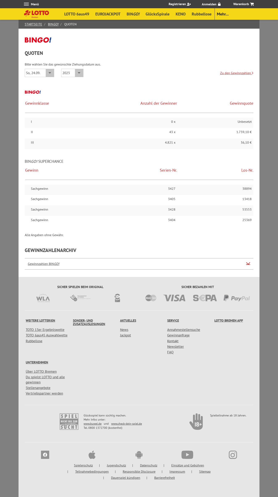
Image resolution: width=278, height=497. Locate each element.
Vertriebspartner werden (44, 393)
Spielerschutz (83, 465)
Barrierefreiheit (164, 478)
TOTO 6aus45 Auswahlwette (47, 335)
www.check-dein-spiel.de (126, 423)
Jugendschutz (116, 465)
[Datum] (39, 73)
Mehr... (223, 14)
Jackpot (125, 335)
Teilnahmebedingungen (92, 471)
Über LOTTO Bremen (41, 371)
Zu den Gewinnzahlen (236, 73)
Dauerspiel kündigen (125, 478)
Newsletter (175, 346)
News (124, 329)
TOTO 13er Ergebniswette (45, 329)
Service (173, 320)
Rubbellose (34, 341)
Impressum (177, 471)
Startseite (33, 24)
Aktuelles (128, 320)
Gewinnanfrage (178, 335)
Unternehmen (37, 362)
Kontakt (173, 341)
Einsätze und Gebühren (187, 465)
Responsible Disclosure (139, 471)
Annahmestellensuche (183, 329)
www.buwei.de (93, 423)
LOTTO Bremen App (228, 320)
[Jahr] (72, 73)
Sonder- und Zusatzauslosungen (89, 322)
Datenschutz (148, 465)
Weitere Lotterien (40, 320)
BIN (53, 24)
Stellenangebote (38, 388)
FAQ (170, 352)
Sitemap (205, 471)
